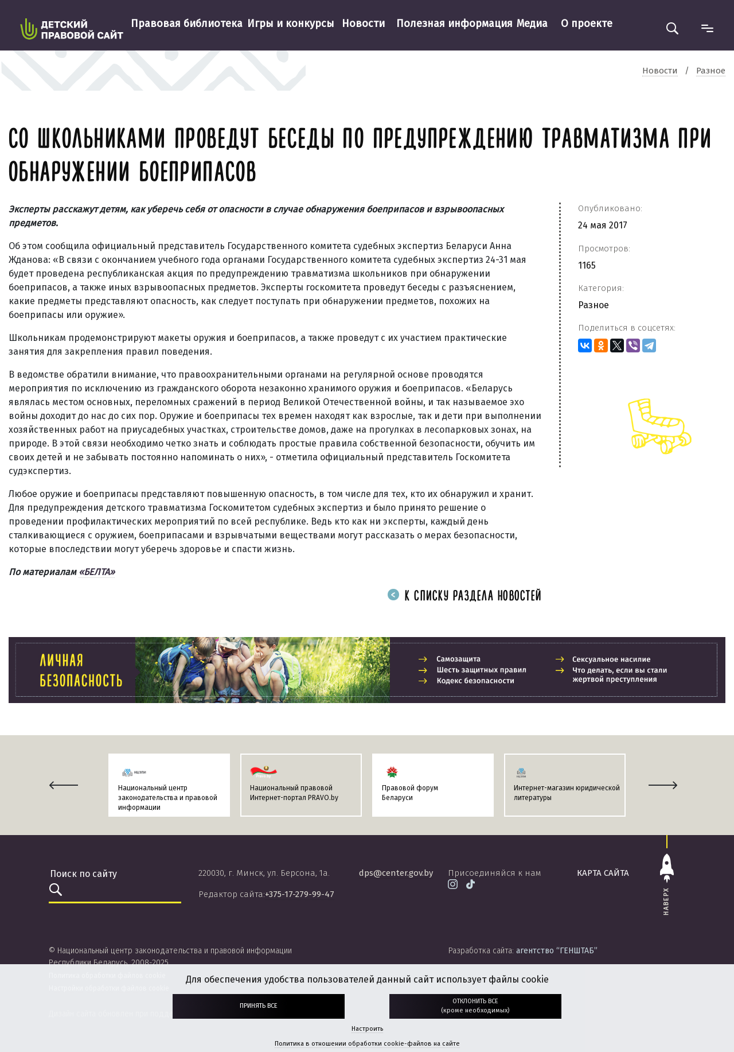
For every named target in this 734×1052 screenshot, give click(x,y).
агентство (557, 951)
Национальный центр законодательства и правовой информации (167, 798)
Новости (363, 23)
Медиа (532, 23)
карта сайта (603, 873)
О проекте (586, 23)
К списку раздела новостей (464, 596)
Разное (593, 305)
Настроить (367, 1028)
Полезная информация (454, 23)
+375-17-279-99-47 (299, 894)
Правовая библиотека (187, 23)
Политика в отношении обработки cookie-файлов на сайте (367, 1043)
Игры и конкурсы (290, 23)
